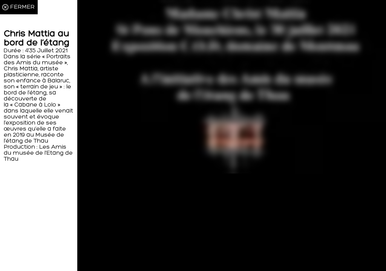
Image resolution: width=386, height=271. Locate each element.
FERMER (22, 7)
